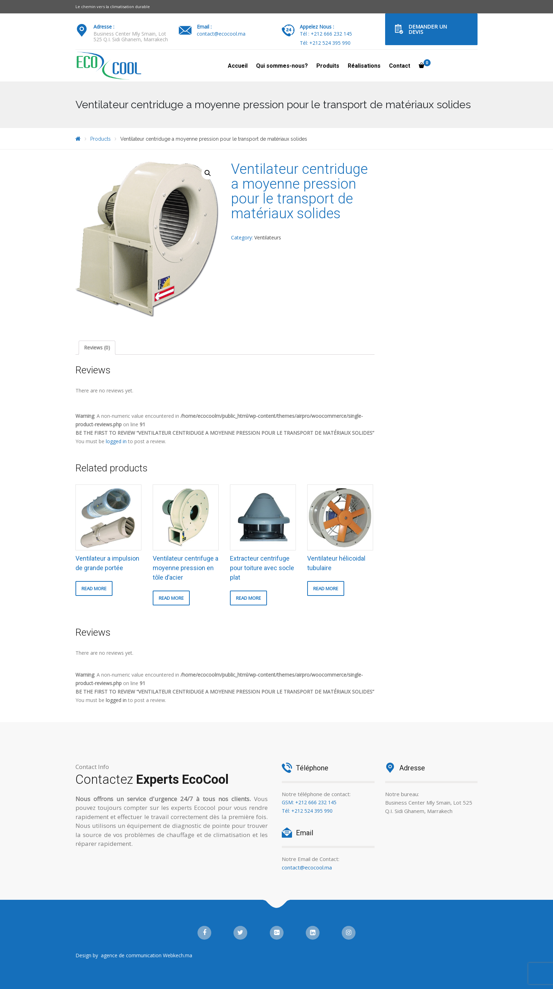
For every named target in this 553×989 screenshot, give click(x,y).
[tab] (97, 348)
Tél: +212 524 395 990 (325, 42)
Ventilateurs (267, 237)
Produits (327, 65)
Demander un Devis (427, 29)
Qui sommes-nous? (282, 65)
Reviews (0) (97, 347)
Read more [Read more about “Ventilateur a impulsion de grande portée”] (94, 588)
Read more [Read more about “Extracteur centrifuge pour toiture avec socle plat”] (248, 598)
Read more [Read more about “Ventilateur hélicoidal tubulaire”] (325, 588)
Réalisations (364, 65)
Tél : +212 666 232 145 (326, 33)
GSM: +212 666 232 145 (309, 802)
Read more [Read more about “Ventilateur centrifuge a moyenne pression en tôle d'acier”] (171, 598)
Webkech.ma (178, 955)
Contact (399, 65)
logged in (116, 441)
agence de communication (131, 955)
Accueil (238, 65)
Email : (204, 26)
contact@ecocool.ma (221, 33)
